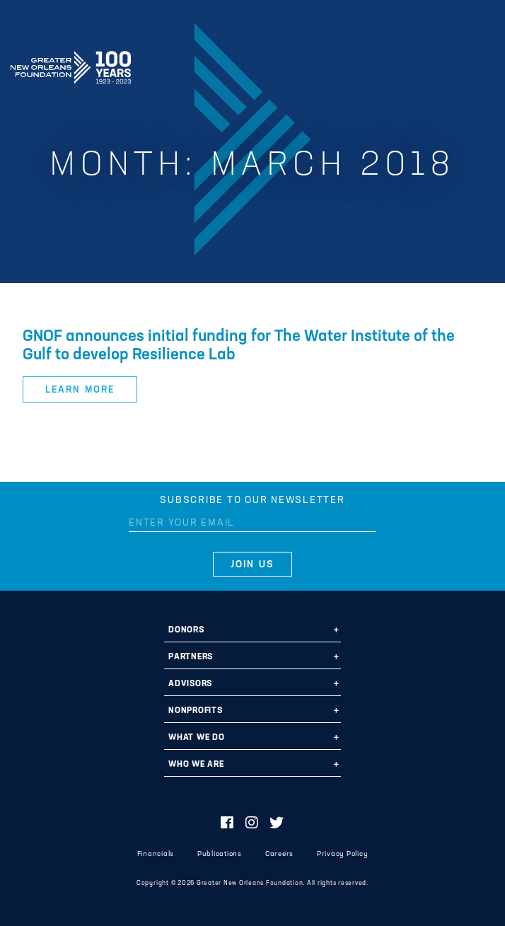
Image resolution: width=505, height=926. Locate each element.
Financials (156, 854)
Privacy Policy (342, 854)
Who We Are (196, 764)
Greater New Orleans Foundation (71, 63)
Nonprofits (195, 711)
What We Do (196, 738)
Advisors (190, 684)
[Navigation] (482, 65)
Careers (279, 854)
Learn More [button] (79, 390)
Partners (190, 657)
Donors (186, 630)
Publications (219, 854)
